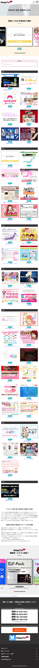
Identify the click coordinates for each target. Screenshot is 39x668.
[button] (37, 41)
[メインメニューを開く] (37, 2)
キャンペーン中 (8, 64)
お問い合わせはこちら (19, 630)
